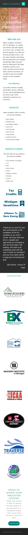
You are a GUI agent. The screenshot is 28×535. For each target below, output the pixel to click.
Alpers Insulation (11, 3)
